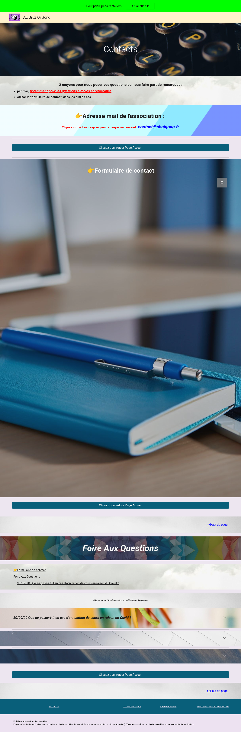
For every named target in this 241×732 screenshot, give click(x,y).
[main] (120, 49)
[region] (120, 6)
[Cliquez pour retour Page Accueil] (120, 147)
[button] (224, 617)
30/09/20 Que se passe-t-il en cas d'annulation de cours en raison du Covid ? (68, 583)
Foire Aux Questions (26, 576)
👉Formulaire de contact (29, 570)
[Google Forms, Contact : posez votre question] (120, 335)
